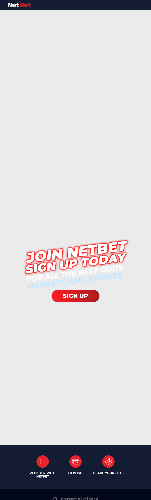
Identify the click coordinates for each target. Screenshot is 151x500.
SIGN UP (75, 296)
